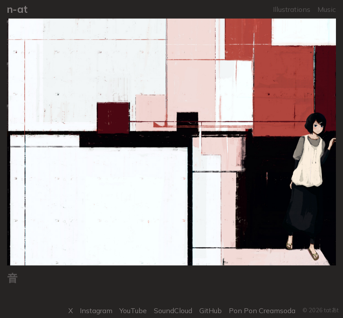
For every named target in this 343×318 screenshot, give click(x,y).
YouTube (133, 310)
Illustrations (291, 9)
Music (326, 9)
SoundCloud (173, 310)
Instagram (96, 310)
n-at (17, 9)
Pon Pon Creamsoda (262, 310)
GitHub (210, 310)
